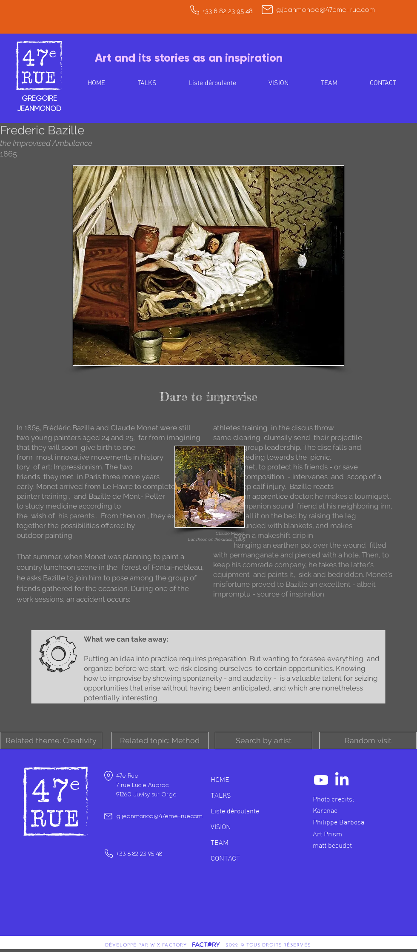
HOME (220, 779)
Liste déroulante (235, 811)
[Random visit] (368, 740)
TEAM (219, 842)
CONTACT (225, 858)
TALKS (221, 795)
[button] (51, 740)
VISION (221, 826)
